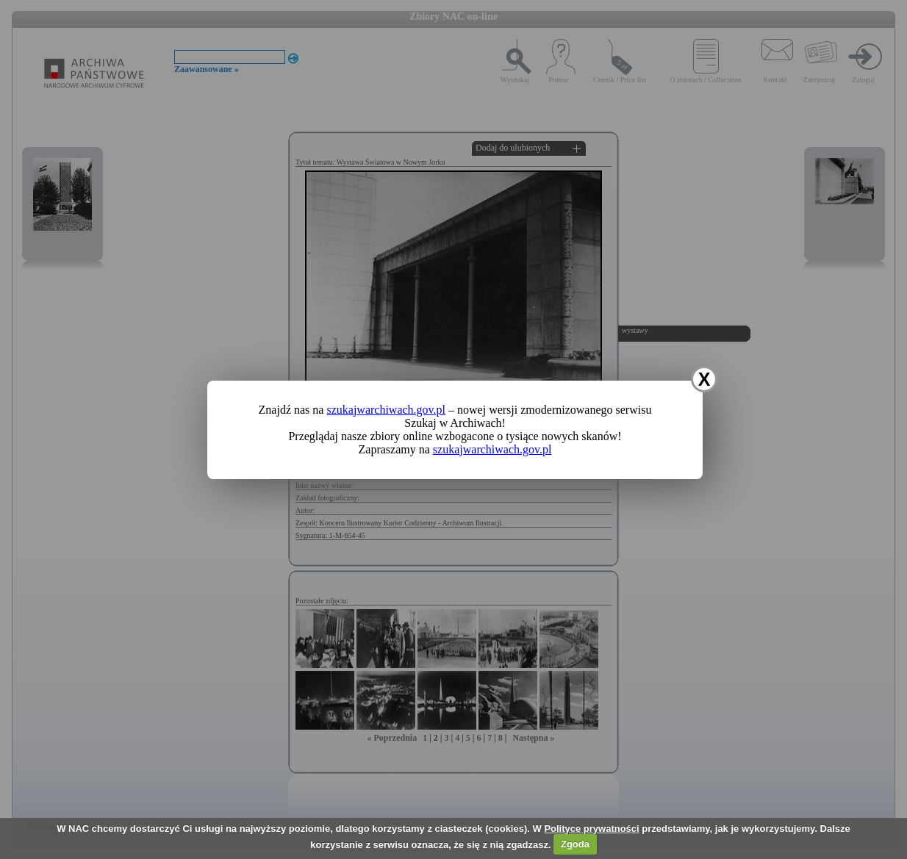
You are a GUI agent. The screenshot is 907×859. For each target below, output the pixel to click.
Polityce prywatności (591, 828)
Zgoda (575, 843)
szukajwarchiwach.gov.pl (385, 409)
